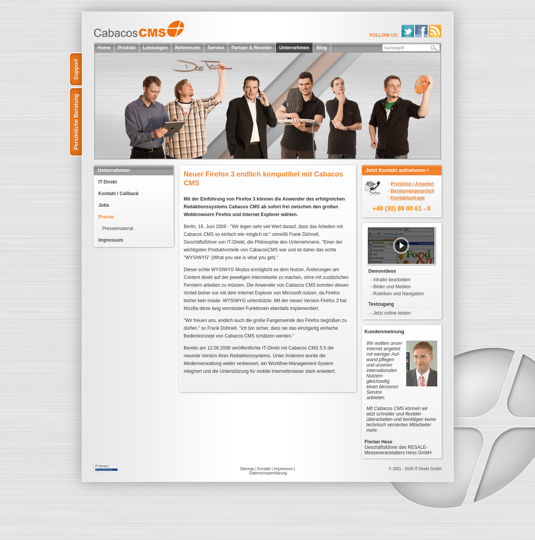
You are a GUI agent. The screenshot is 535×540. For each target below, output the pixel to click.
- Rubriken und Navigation (397, 293)
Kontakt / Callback (119, 193)
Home (104, 47)
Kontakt (263, 469)
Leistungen (155, 47)
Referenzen (187, 47)
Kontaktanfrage (408, 198)
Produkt (126, 47)
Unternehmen (294, 47)
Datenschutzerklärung (268, 473)
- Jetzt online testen (391, 313)
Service (216, 47)
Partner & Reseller (252, 47)
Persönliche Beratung (76, 122)
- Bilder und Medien (391, 286)
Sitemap (247, 469)
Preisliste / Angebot (412, 184)
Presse (106, 217)
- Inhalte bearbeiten (390, 279)
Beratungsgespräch (413, 191)
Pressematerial (117, 228)
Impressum (111, 240)
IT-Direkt (108, 182)
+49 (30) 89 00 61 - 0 (401, 208)
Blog (322, 47)
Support (76, 69)
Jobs (104, 205)
